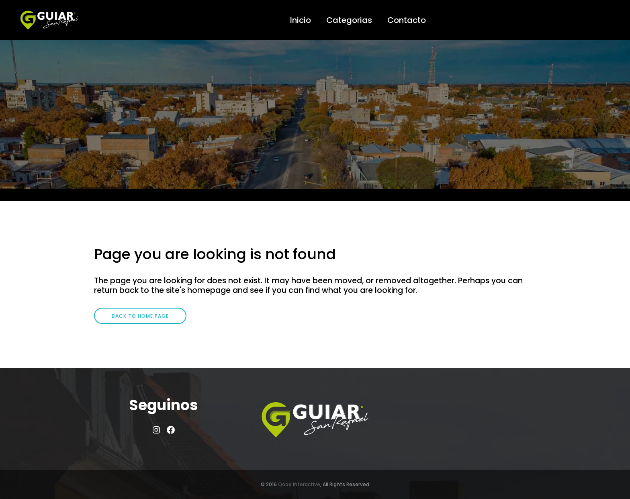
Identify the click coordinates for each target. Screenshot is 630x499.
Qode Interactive (299, 484)
